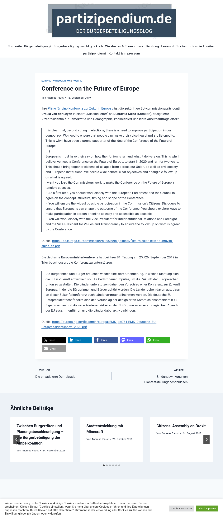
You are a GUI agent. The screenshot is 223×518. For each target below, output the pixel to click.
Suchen (182, 46)
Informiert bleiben (202, 46)
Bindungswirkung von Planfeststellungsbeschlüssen (151, 375)
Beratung (152, 46)
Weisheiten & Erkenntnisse (124, 46)
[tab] (104, 465)
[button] (54, 340)
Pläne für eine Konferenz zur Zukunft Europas (80, 108)
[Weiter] (206, 439)
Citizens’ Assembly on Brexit (181, 426)
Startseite (15, 46)
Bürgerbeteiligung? (37, 46)
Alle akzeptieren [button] (207, 508)
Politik (77, 80)
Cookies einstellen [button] (182, 508)
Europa (46, 80)
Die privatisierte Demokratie (71, 373)
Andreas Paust (55, 97)
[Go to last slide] (16, 439)
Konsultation (62, 80)
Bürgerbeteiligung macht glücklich (78, 46)
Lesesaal (167, 46)
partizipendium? (94, 53)
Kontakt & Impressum (124, 53)
